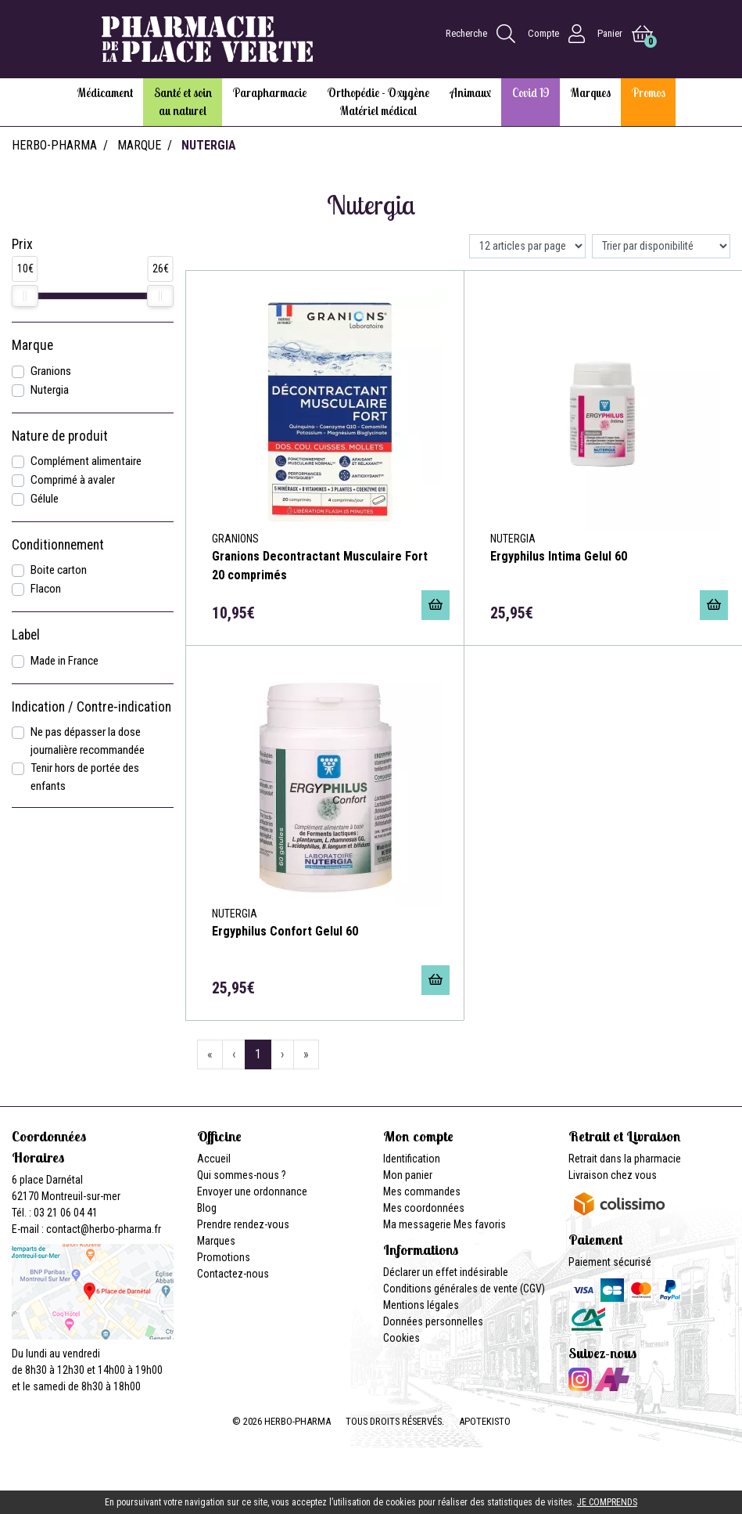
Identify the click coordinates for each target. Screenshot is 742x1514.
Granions (50, 371)
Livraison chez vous (612, 1175)
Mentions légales (421, 1305)
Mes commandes (422, 1191)
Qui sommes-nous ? (241, 1175)
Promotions (223, 1257)
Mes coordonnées (423, 1208)
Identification (411, 1158)
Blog (207, 1208)
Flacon (45, 589)
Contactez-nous (233, 1273)
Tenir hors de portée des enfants (84, 777)
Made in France (64, 661)
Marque (139, 145)
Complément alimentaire (86, 461)
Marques (216, 1241)
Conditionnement (58, 545)
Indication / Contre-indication (91, 707)
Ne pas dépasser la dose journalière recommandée (87, 741)
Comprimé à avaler (72, 480)
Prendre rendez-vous (243, 1224)
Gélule (44, 499)
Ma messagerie (417, 1224)
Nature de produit (60, 436)
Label (26, 635)
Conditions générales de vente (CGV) (464, 1288)
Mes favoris (479, 1224)
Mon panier (407, 1175)
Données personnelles (433, 1321)
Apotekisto (485, 1421)
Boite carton (58, 570)
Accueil (214, 1158)
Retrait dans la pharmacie (624, 1158)
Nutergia (49, 390)
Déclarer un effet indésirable (445, 1272)
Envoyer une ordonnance (252, 1191)
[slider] (25, 296)
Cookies (401, 1338)
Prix (22, 244)
